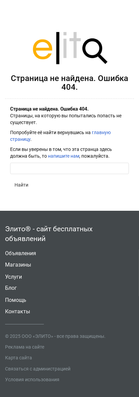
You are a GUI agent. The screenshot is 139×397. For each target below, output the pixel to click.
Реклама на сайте (24, 347)
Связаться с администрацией (38, 368)
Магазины (18, 265)
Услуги (13, 277)
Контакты (17, 311)
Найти (21, 185)
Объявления (20, 253)
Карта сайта (18, 357)
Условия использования (32, 379)
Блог (11, 288)
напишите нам (63, 156)
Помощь (15, 300)
